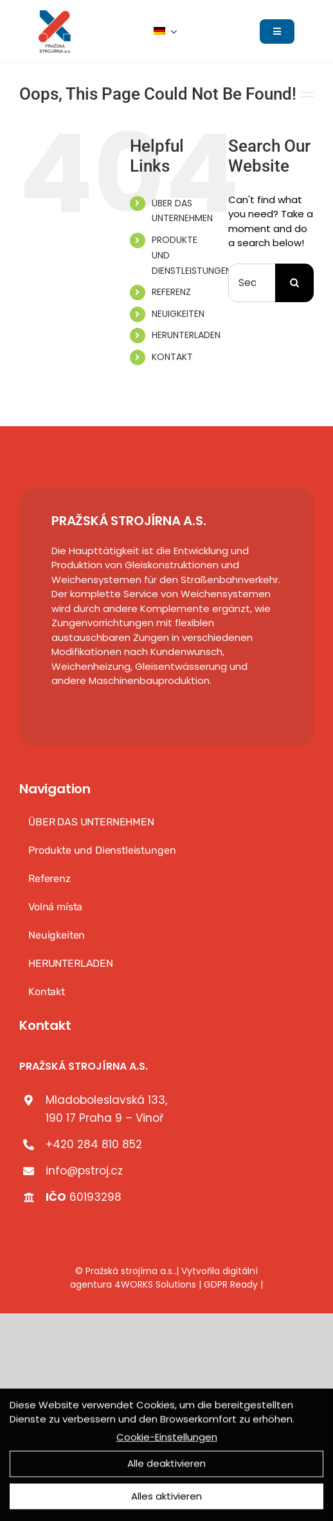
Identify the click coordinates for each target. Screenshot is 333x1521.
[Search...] (251, 283)
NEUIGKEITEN (178, 313)
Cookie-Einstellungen (166, 1439)
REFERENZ (171, 291)
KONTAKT (172, 356)
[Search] (294, 283)
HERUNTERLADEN (186, 334)
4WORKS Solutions (155, 1284)
